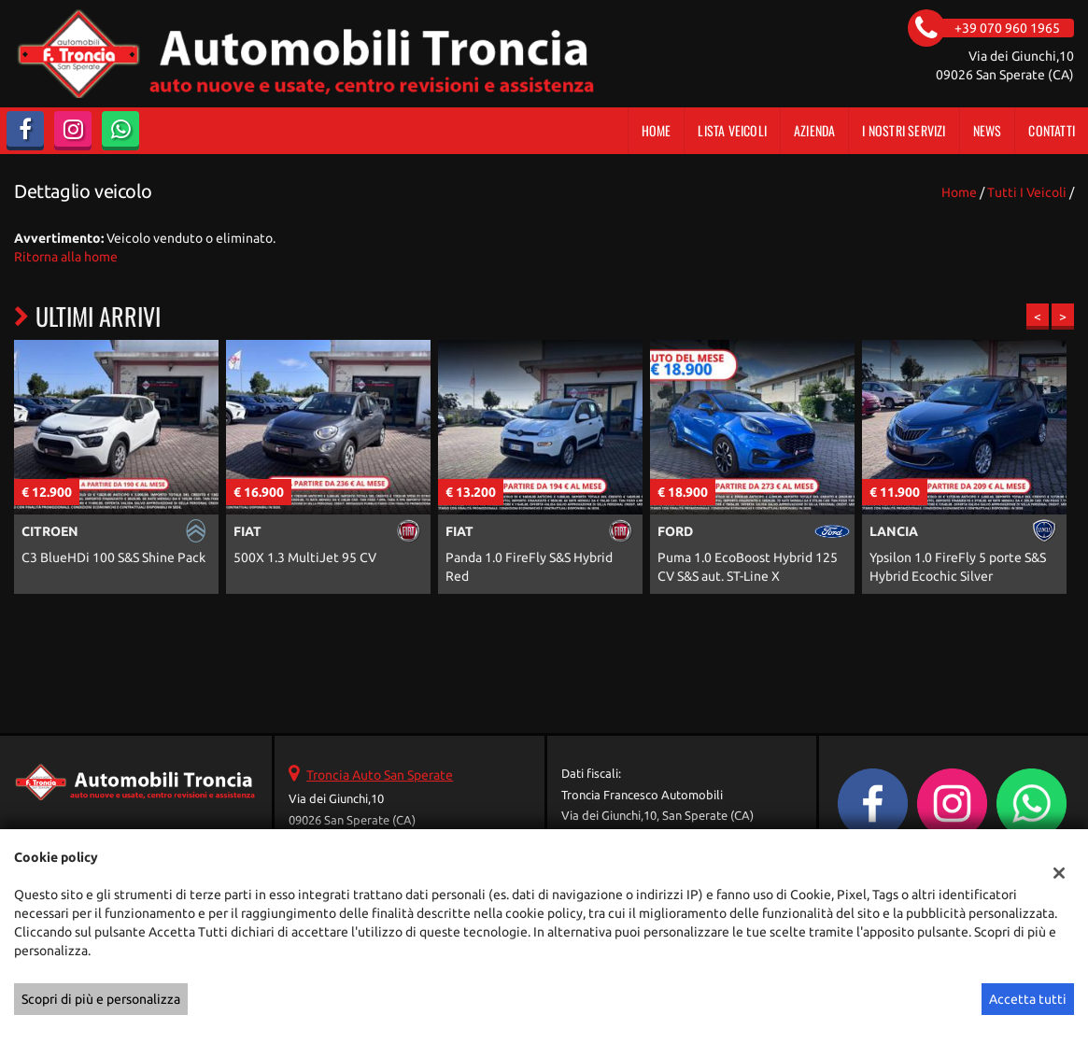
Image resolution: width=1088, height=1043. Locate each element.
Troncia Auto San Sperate (379, 775)
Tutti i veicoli (1027, 192)
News (987, 130)
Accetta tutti (1028, 999)
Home (656, 130)
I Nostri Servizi (903, 130)
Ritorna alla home (66, 256)
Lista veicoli (732, 130)
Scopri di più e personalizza (100, 999)
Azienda (814, 130)
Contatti (1051, 130)
